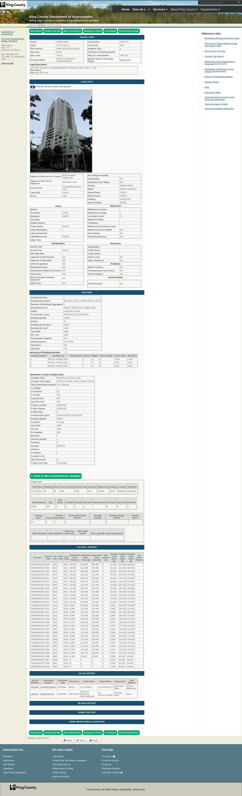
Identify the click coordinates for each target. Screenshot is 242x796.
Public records (59, 772)
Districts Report (212, 82)
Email (94, 740)
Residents (8, 756)
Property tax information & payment (69, 760)
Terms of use (138, 789)
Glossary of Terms (93, 31)
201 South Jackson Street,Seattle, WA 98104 (12, 40)
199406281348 (47, 694)
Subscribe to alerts (112, 772)
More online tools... (61, 776)
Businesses (8, 760)
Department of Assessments (7, 33)
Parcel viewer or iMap (62, 768)
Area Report (110, 31)
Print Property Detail (129, 31)
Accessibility (125, 789)
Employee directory (111, 768)
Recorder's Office (213, 92)
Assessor (41, 25)
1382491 (34, 694)
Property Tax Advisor (214, 56)
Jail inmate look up (61, 764)
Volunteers (8, 768)
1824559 (34, 687)
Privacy (115, 789)
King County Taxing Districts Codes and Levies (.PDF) (221, 44)
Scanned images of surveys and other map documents (219, 98)
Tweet (81, 740)
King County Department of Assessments (60, 16)
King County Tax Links (215, 51)
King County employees (14, 772)
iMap (207, 87)
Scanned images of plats (216, 104)
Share (68, 740)
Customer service (110, 760)
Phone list (106, 764)
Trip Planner (58, 756)
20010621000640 (48, 687)
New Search (36, 31)
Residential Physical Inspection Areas (222, 38)
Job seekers (9, 764)
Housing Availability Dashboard (219, 108)
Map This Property (72, 31)
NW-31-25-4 (125, 60)
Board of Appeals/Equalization (219, 77)
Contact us (108, 756)
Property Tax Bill (52, 31)
